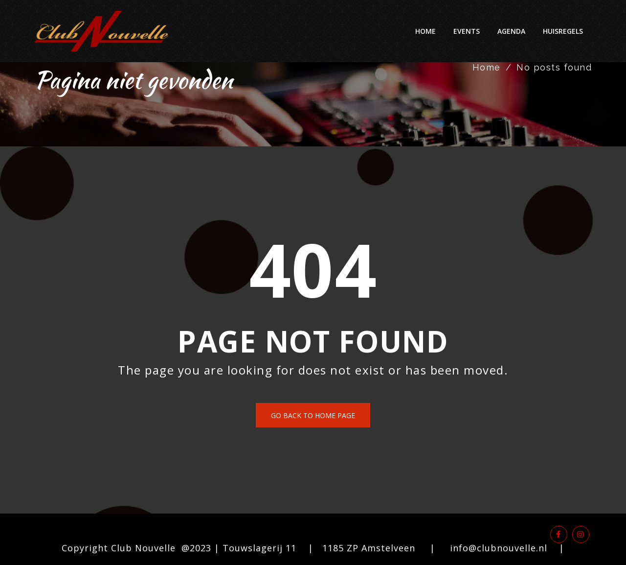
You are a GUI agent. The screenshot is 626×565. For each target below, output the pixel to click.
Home (425, 31)
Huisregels (563, 31)
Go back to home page (313, 415)
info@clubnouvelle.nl (498, 548)
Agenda (511, 31)
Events (466, 31)
